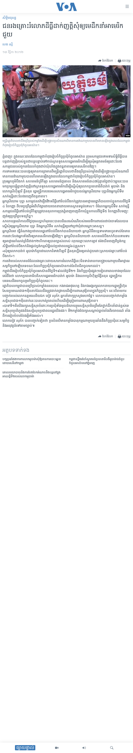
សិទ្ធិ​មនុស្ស (9, 18)
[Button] (105, 60)
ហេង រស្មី (7, 45)
